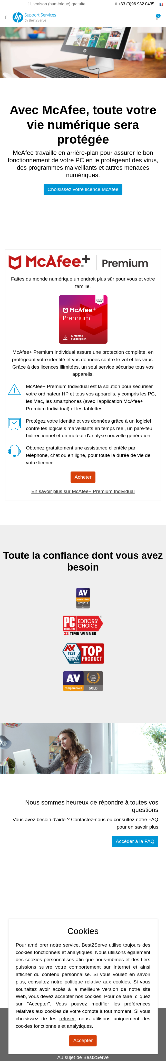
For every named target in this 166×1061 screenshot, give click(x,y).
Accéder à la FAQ (135, 841)
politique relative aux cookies (97, 981)
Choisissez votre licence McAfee (82, 189)
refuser (67, 1018)
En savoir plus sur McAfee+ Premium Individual (83, 491)
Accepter (83, 1040)
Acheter (82, 477)
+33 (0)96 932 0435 (134, 4)
